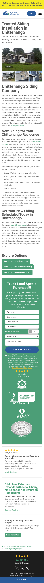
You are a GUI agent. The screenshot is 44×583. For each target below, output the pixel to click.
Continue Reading (12, 510)
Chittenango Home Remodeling (16, 261)
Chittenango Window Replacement (17, 272)
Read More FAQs (12, 535)
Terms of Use (23, 573)
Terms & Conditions (17, 368)
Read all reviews (11, 472)
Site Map (31, 573)
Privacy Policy (28, 368)
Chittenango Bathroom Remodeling (18, 267)
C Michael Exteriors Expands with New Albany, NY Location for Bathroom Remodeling (21, 488)
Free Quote (22, 580)
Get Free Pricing (22, 349)
